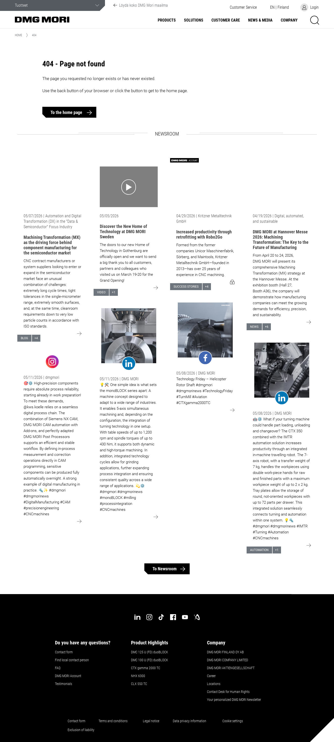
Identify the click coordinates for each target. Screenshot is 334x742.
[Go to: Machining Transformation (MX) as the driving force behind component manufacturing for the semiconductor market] (52, 186)
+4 (36, 338)
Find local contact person (72, 660)
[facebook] (173, 617)
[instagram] (149, 617)
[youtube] (185, 617)
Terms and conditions (113, 721)
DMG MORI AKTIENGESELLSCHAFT (231, 668)
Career (211, 676)
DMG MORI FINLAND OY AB (225, 652)
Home (18, 35)
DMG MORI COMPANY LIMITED (227, 660)
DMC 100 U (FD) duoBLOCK (149, 660)
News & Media (260, 20)
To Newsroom (165, 568)
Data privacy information (189, 721)
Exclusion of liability (81, 730)
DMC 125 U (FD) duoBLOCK (149, 652)
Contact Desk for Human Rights (228, 692)
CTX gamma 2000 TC (145, 668)
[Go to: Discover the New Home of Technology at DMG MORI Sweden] (129, 186)
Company (289, 20)
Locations (213, 684)
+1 (113, 292)
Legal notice (151, 721)
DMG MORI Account (68, 676)
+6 (266, 327)
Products (167, 20)
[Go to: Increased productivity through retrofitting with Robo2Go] (205, 186)
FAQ (57, 668)
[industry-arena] (196, 617)
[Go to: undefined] (52, 361)
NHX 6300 (138, 676)
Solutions (193, 20)
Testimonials (63, 684)
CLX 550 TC (139, 684)
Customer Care (225, 20)
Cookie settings (233, 721)
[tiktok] (161, 617)
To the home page (67, 112)
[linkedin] (137, 617)
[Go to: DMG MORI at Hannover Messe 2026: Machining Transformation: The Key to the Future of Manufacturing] (282, 186)
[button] (243, 7)
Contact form (64, 652)
